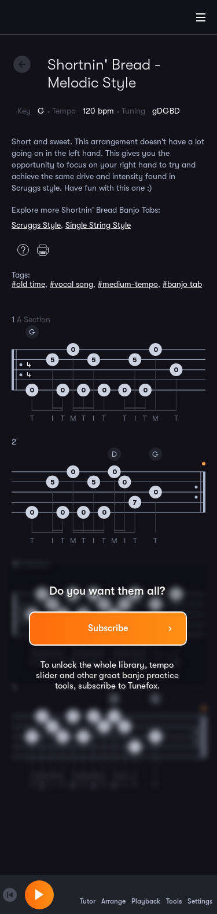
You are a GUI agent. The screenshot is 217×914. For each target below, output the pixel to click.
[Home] (46, 19)
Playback (145, 894)
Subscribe (108, 628)
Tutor (87, 894)
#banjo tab (182, 284)
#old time (28, 284)
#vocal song (71, 284)
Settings (199, 894)
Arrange (113, 894)
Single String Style (98, 225)
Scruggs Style (36, 225)
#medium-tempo (128, 284)
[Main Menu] (201, 17)
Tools (174, 894)
